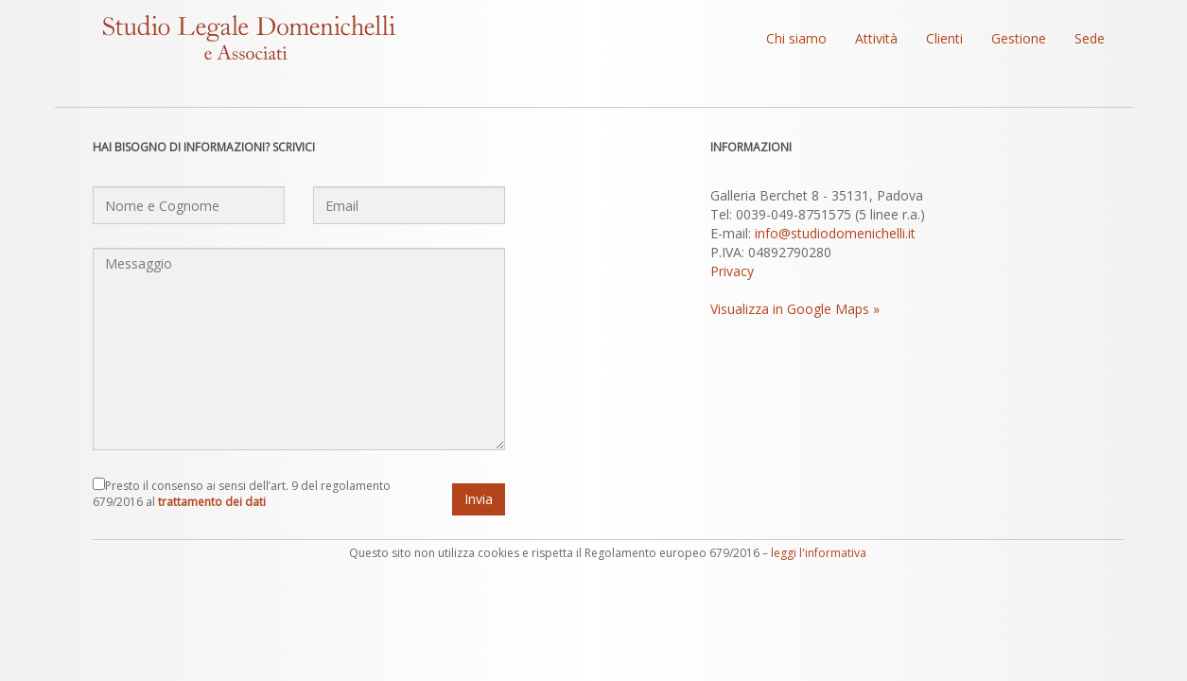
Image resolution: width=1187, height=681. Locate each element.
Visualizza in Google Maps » (795, 309)
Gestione (1018, 38)
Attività (876, 38)
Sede (1089, 38)
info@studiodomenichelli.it (835, 233)
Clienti (944, 38)
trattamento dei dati (212, 502)
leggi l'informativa (818, 553)
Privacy (732, 271)
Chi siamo (796, 38)
